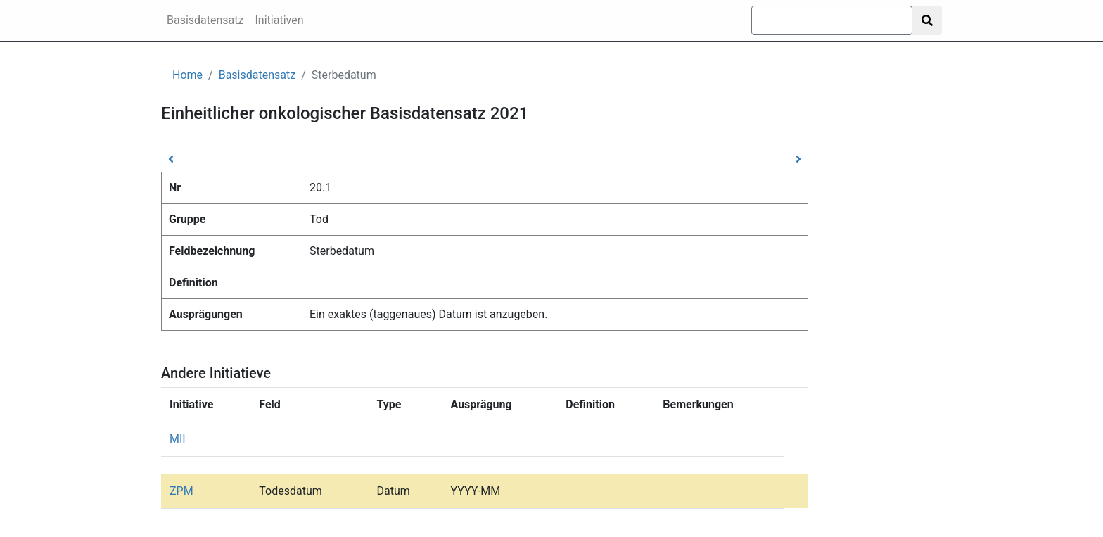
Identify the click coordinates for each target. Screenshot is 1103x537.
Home (187, 75)
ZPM (181, 491)
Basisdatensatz (205, 20)
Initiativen (279, 20)
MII (178, 439)
